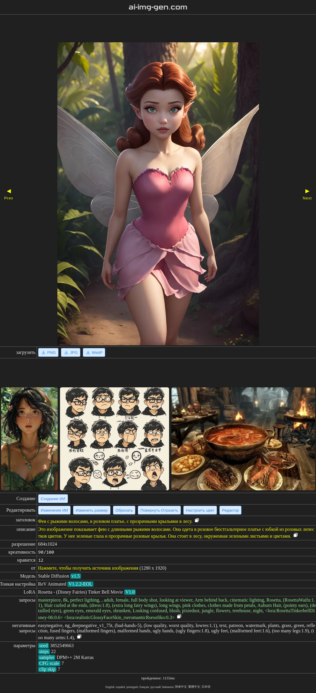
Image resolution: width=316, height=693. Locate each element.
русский (155, 687)
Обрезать (124, 510)
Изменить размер (92, 510)
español (120, 687)
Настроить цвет (200, 510)
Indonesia (168, 687)
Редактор (230, 510)
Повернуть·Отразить (159, 510)
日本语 (206, 686)
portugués (132, 687)
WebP (94, 352)
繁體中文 (194, 686)
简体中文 (181, 686)
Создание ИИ (53, 499)
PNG (48, 352)
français (144, 687)
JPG (71, 352)
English (110, 687)
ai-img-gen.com (158, 7)
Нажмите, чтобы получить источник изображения (88, 567)
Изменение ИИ (54, 510)
